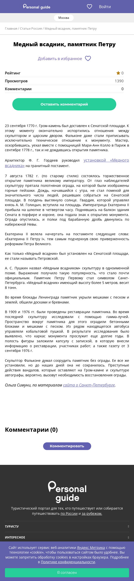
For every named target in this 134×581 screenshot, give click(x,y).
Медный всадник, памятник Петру (71, 28)
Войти (105, 6)
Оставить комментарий (64, 104)
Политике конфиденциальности (68, 561)
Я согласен (67, 572)
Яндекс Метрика (91, 547)
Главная (11, 28)
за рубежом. (92, 513)
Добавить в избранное (60, 58)
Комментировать (67, 446)
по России (69, 513)
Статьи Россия (31, 28)
